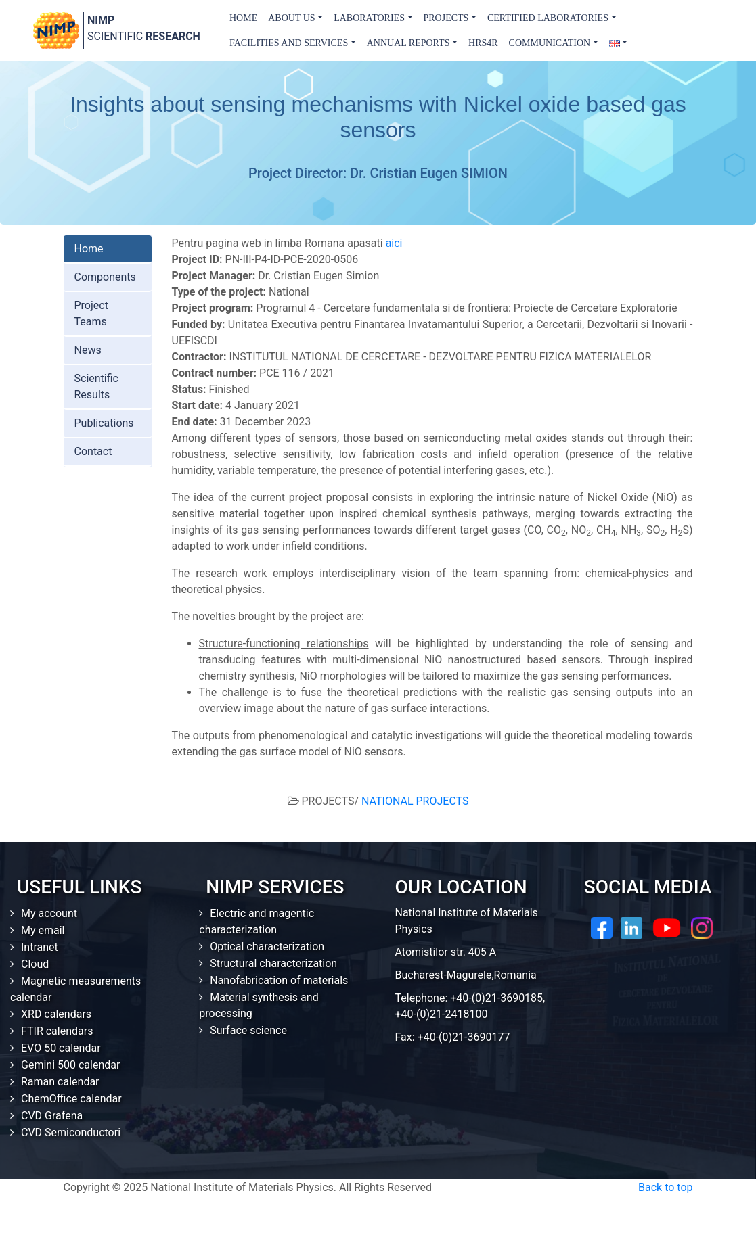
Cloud (35, 964)
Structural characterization (273, 963)
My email (43, 930)
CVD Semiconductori (70, 1132)
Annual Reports (408, 43)
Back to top (665, 1187)
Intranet (39, 947)
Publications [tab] (104, 423)
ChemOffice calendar (71, 1098)
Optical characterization (267, 946)
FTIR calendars (57, 1031)
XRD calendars (56, 1014)
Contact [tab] (93, 451)
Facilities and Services (288, 43)
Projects (446, 18)
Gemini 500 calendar (70, 1064)
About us (291, 18)
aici (394, 243)
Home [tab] (89, 248)
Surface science (248, 1030)
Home (243, 18)
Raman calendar (60, 1081)
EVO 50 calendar (61, 1048)
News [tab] (88, 350)
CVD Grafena (52, 1115)
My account (49, 913)
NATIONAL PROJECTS (414, 801)
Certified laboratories (547, 18)
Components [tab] (105, 277)
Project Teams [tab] (91, 313)
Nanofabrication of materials (279, 980)
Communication (550, 43)
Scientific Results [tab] (96, 386)
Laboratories (369, 18)
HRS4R (483, 43)
